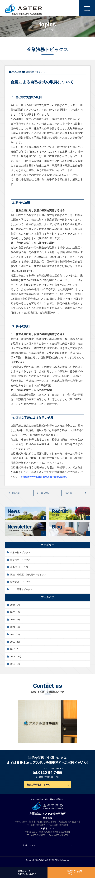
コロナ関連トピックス (21, 589)
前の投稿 (15, 493)
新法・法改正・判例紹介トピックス (28, 574)
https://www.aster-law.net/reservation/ (44, 476)
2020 (15, 634)
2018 (14, 649)
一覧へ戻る (44, 493)
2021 (15, 627)
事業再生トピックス (20, 560)
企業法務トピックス (20, 552)
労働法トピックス (19, 567)
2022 (15, 619)
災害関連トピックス (20, 582)
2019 (15, 642)
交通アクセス (29, 845)
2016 (15, 664)
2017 (15, 656)
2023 (15, 612)
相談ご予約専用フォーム (38, 784)
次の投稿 (68, 493)
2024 (15, 605)
